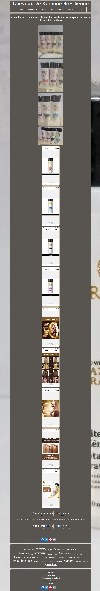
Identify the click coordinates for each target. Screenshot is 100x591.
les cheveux (81, 550)
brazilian (24, 553)
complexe (78, 561)
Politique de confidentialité (51, 578)
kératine (40, 553)
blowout (85, 561)
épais (36, 561)
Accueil (50, 572)
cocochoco (63, 557)
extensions (50, 564)
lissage (71, 557)
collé (81, 554)
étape (50, 550)
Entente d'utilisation (50, 581)
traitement (65, 553)
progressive (53, 557)
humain (68, 560)
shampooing (43, 561)
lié (63, 549)
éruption (51, 561)
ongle (80, 556)
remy (16, 560)
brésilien (26, 560)
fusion (57, 549)
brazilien (26, 550)
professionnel (33, 557)
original (76, 554)
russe (86, 557)
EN (49, 584)
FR (52, 584)
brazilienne (18, 550)
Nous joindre (50, 575)
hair (32, 554)
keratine (50, 554)
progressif (59, 561)
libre (55, 554)
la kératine (71, 549)
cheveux (40, 549)
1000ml (44, 557)
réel (32, 550)
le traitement (19, 557)
